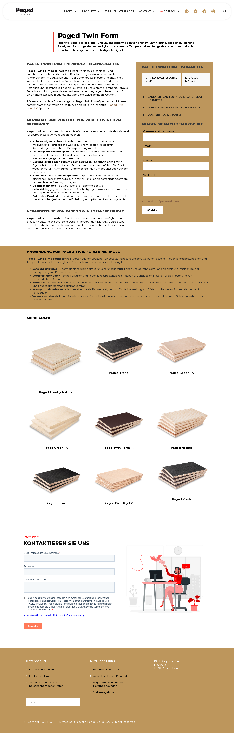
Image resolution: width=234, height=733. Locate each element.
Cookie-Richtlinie (39, 676)
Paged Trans (118, 373)
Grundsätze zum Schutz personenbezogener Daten (46, 684)
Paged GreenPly (55, 447)
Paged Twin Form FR (119, 447)
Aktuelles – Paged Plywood (110, 676)
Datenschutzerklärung (43, 669)
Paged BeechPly (181, 373)
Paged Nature (181, 447)
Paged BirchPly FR (118, 503)
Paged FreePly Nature (55, 392)
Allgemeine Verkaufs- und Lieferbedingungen (109, 684)
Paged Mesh (181, 499)
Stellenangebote (103, 692)
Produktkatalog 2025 (106, 669)
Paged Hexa (56, 503)
